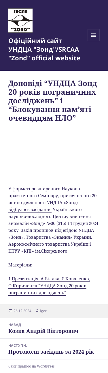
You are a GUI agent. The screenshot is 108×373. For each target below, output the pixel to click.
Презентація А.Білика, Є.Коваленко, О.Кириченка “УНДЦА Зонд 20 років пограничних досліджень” (49, 285)
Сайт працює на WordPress (31, 366)
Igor (43, 310)
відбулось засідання (30, 209)
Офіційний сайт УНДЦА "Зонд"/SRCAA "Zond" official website (44, 49)
